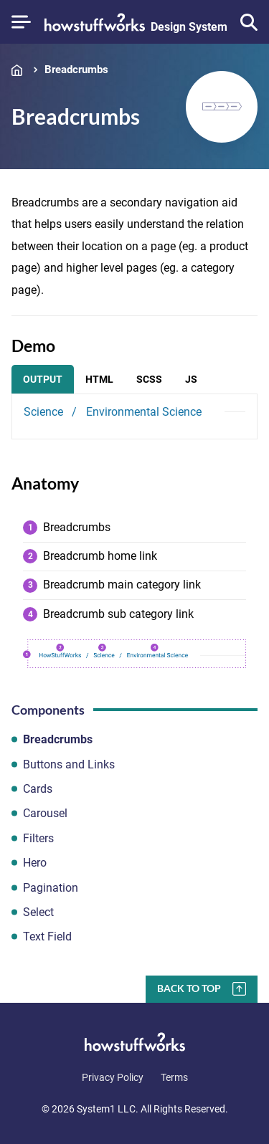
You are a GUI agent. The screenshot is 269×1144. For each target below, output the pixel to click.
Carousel (45, 813)
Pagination (50, 888)
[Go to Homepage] (135, 22)
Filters (38, 838)
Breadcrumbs (76, 70)
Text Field (47, 936)
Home (20, 70)
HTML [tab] (99, 379)
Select (38, 912)
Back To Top (189, 988)
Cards (37, 789)
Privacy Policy (112, 1077)
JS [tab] (191, 379)
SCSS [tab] (149, 379)
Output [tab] (42, 379)
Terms (174, 1077)
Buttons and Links (69, 764)
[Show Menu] (21, 22)
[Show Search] (249, 22)
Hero (35, 862)
